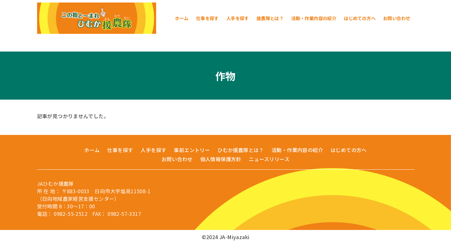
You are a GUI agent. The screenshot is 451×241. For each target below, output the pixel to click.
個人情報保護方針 (220, 159)
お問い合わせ (177, 159)
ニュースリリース (269, 159)
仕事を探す (120, 150)
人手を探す (153, 150)
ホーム (92, 150)
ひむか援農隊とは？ (240, 150)
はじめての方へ (349, 150)
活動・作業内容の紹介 (297, 150)
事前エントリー (192, 150)
